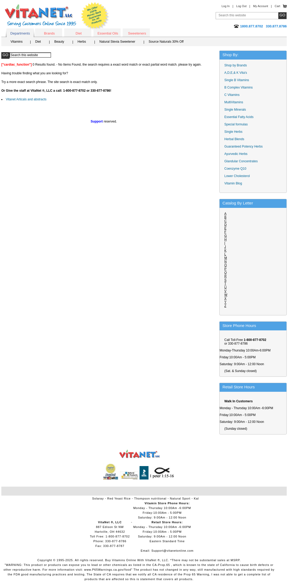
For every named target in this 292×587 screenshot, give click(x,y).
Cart (277, 6)
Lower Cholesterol (237, 176)
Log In (225, 6)
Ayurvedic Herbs (236, 154)
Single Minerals (235, 109)
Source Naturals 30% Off (166, 41)
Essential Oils (107, 33)
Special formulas (236, 124)
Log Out (241, 6)
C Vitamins (232, 95)
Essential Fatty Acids (239, 117)
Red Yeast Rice (119, 498)
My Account (260, 6)
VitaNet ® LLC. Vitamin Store (139, 454)
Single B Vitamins (236, 80)
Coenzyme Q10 (235, 168)
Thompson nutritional (150, 498)
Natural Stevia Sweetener (117, 41)
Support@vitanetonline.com (172, 550)
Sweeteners (137, 33)
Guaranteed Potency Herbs (243, 146)
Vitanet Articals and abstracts (26, 99)
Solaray (98, 498)
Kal (196, 498)
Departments (20, 33)
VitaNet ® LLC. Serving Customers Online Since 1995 (40, 15)
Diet (79, 33)
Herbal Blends (234, 139)
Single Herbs (233, 132)
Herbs (82, 41)
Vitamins (17, 41)
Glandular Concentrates (241, 161)
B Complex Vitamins (238, 87)
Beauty (59, 41)
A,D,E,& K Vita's (235, 73)
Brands (49, 33)
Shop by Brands (236, 65)
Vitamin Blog (233, 183)
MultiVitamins (233, 102)
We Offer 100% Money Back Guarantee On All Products (95, 16)
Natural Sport (180, 498)
